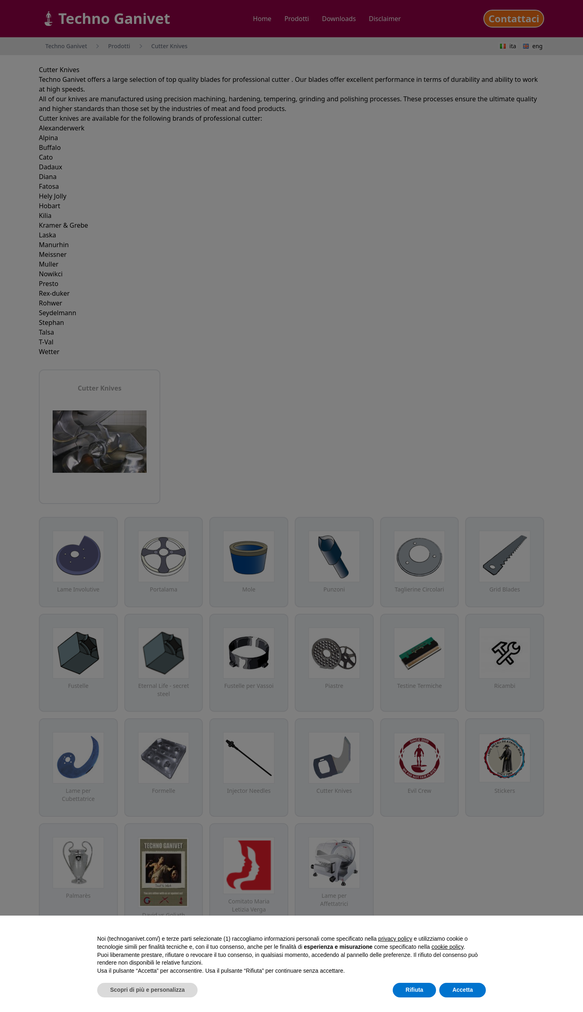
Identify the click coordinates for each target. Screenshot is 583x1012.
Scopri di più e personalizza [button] (147, 989)
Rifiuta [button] (414, 989)
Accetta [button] (462, 989)
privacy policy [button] (395, 938)
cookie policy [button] (448, 947)
